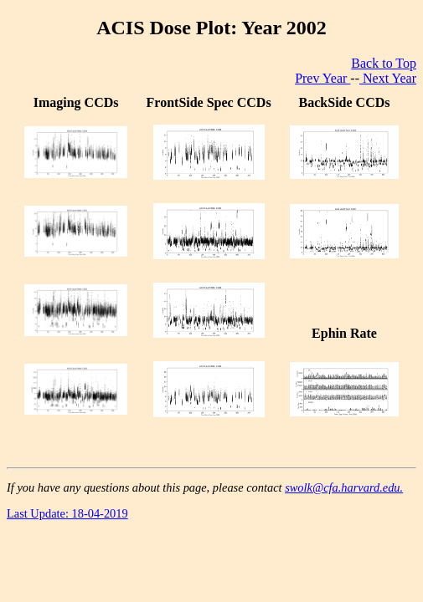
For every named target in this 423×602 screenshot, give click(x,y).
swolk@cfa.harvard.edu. (344, 487)
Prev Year (322, 78)
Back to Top (383, 63)
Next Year (387, 78)
